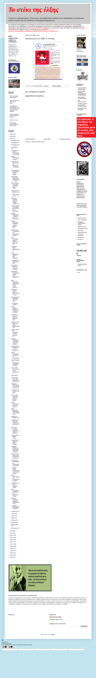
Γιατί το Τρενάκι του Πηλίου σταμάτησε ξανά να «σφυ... (15, 185)
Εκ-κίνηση (80, 239)
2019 (11, 539)
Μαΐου (13, 518)
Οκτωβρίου (14, 145)
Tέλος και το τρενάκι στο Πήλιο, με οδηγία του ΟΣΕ (14, 317)
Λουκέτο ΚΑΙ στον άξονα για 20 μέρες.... (14, 102)
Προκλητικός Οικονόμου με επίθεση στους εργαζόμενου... (15, 275)
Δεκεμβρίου (14, 140)
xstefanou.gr (81, 237)
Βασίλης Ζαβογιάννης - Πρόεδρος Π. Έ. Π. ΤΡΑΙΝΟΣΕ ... (15, 216)
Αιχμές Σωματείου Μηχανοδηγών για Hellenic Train (15, 411)
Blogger (53, 634)
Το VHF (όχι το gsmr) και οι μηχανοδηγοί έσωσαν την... (15, 379)
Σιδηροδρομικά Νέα (83, 228)
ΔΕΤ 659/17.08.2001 (82, 101)
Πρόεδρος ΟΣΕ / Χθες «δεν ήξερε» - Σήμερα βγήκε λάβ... (15, 324)
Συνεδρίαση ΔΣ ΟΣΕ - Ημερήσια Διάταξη (15, 485)
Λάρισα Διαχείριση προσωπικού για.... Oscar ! (14, 116)
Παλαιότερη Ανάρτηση (64, 139)
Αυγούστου (14, 511)
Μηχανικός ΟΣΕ (82, 226)
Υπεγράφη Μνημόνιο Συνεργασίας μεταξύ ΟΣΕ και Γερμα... (15, 449)
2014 (11, 550)
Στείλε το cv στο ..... (14, 120)
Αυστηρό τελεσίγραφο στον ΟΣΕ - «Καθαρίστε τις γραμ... (15, 341)
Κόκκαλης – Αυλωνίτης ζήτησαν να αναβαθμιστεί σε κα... (15, 501)
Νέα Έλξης (80, 230)
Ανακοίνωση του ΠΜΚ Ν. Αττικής (15, 437)
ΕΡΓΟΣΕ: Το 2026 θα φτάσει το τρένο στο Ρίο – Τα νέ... (15, 292)
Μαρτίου (13, 522)
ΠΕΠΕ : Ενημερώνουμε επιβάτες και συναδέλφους (15, 355)
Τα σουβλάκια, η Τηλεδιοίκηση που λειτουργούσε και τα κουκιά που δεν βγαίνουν (14, 108)
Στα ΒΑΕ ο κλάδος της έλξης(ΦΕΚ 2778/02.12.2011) (82, 105)
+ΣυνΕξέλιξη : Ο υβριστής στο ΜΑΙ (15, 262)
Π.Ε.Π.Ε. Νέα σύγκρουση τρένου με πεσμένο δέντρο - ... (14, 397)
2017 (11, 544)
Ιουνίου (13, 516)
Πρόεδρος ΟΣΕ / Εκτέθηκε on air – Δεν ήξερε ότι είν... (15, 348)
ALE (79, 272)
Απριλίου (13, 520)
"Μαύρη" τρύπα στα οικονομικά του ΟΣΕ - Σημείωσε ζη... (15, 333)
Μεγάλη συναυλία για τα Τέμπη (15, 158)
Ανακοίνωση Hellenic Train (15, 417)
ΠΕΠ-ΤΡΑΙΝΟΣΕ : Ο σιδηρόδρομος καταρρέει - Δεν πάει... (15, 363)
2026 (11, 134)
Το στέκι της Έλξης (56, 617)
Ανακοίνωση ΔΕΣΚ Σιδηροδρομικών (15, 248)
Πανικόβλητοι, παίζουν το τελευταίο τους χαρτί (14, 267)
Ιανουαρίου (14, 528)
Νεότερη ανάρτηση (30, 139)
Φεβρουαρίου (14, 524)
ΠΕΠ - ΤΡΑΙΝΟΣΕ (82, 220)
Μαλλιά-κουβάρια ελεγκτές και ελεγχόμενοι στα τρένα (14, 309)
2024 (11, 138)
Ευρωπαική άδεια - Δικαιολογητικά (82, 88)
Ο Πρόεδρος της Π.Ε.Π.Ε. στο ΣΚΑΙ (15, 391)
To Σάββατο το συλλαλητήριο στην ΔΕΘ (15, 507)
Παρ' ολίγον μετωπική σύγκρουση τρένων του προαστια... (14, 430)
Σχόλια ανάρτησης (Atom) (38, 141)
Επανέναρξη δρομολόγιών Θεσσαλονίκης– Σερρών (15, 178)
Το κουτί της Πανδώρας (81, 234)
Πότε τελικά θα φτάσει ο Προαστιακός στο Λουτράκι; (15, 152)
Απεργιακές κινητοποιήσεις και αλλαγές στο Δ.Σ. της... (15, 386)
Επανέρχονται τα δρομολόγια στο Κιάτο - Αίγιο (15, 299)
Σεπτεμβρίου (14, 147)
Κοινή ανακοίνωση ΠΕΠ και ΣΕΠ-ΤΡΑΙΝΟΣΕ (15, 255)
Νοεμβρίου (14, 142)
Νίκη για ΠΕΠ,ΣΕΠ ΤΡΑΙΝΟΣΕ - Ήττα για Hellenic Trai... (15, 224)
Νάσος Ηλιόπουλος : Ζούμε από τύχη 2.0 (15, 404)
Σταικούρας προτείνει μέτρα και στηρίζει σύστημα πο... (15, 201)
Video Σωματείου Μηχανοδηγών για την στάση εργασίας (15, 284)
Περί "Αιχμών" (14, 375)
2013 (11, 553)
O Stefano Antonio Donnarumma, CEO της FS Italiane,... (15, 470)
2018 (11, 542)
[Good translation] (5, 647)
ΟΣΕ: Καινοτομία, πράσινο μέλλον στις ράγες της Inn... (14, 241)
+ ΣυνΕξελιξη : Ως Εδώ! (14, 304)
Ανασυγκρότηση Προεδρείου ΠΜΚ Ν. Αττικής (15, 172)
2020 (11, 537)
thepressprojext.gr (82, 232)
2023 (11, 531)
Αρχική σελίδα (47, 139)
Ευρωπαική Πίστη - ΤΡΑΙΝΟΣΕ (82, 109)
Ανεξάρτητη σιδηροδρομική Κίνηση (81, 223)
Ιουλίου (13, 513)
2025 (11, 136)
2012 (11, 555)
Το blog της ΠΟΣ (82, 218)
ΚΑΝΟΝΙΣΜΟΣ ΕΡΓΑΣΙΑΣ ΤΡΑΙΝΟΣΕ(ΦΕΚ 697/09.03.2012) (82, 93)
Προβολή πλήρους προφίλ (56, 619)
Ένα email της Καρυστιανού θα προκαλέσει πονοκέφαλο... (15, 165)
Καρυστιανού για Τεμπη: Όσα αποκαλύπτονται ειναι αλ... (15, 456)
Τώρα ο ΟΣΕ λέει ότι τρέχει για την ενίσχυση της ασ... (15, 370)
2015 (11, 548)
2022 (11, 533)
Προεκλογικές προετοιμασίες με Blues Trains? (14, 124)
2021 (11, 535)
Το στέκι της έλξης (33, 9)
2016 (11, 546)
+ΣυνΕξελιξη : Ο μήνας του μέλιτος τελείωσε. (15, 442)
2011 (11, 557)
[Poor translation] (11, 647)
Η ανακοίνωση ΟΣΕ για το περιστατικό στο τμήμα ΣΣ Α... (15, 422)
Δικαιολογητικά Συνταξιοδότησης (82, 98)
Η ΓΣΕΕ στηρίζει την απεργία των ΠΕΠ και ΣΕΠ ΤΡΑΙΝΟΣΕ (15, 208)
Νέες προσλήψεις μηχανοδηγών (14, 96)
